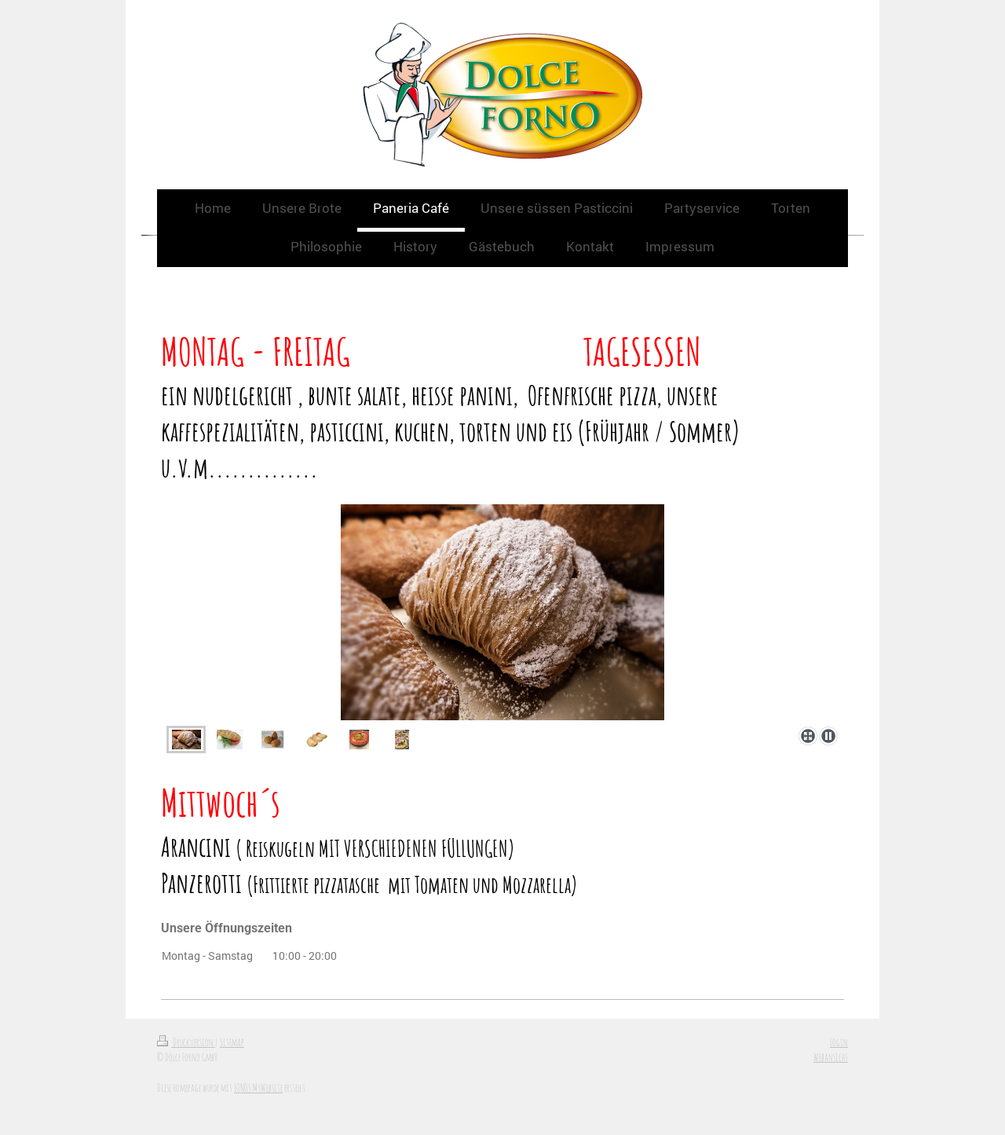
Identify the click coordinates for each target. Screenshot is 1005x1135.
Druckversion (186, 1042)
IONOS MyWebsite (258, 1087)
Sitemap (232, 1042)
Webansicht (830, 1057)
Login (839, 1042)
